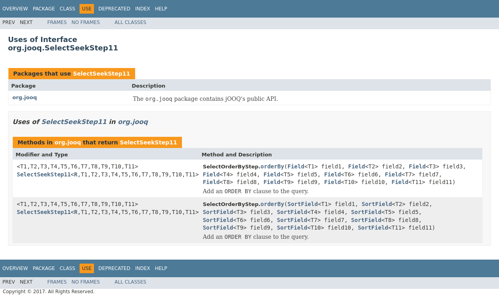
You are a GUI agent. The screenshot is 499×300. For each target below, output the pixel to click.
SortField (302, 204)
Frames (57, 22)
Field (295, 166)
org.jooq (24, 97)
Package (44, 9)
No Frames (86, 22)
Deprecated (114, 9)
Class (67, 9)
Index (142, 9)
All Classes (130, 22)
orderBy (272, 166)
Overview (15, 9)
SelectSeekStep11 (101, 73)
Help (161, 9)
